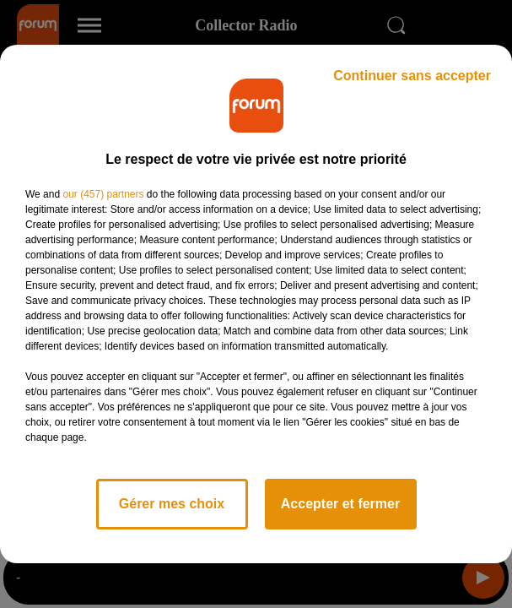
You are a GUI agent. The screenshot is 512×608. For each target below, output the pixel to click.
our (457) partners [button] (102, 194)
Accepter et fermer (340, 504)
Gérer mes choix (171, 504)
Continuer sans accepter (412, 75)
